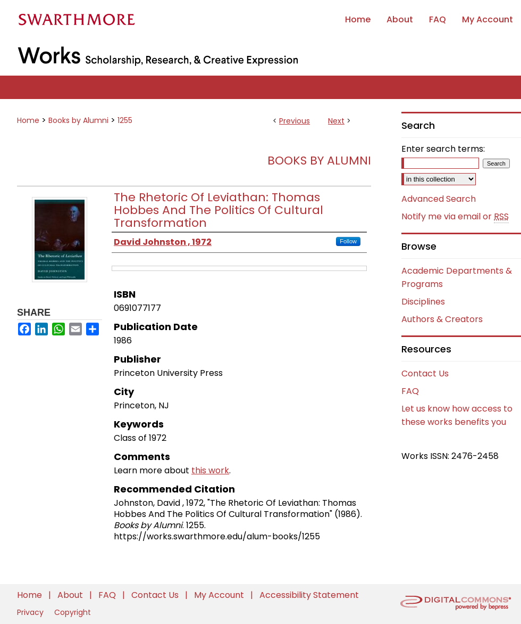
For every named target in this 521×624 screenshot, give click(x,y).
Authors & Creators (442, 319)
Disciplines (423, 301)
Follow (348, 241)
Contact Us (425, 373)
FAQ (410, 391)
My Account (220, 595)
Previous (294, 121)
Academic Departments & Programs (456, 277)
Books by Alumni (78, 120)
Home (28, 120)
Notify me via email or (455, 216)
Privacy (31, 612)
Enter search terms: (443, 149)
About (71, 595)
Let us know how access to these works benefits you (456, 415)
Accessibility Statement (309, 595)
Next (336, 121)
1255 (124, 120)
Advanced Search (438, 199)
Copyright (72, 612)
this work (210, 470)
